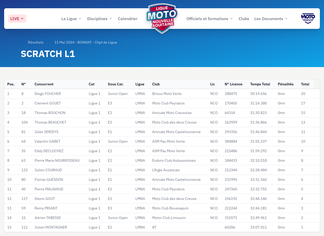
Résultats (36, 42)
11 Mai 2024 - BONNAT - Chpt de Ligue (85, 42)
